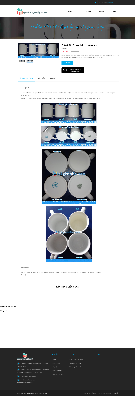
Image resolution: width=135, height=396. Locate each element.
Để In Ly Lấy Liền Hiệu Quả (75, 367)
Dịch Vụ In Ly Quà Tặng (104, 393)
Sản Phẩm (100, 11)
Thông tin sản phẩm (25, 78)
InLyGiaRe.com (43, 393)
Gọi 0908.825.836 (75, 70)
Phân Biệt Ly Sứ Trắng (75, 363)
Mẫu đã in (112, 11)
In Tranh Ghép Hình (57, 370)
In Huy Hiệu (54, 367)
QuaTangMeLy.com (32, 393)
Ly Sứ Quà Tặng (85, 11)
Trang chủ (71, 11)
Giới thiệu (41, 78)
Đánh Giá (53, 78)
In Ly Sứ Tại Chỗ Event (90, 393)
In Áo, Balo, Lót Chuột (57, 374)
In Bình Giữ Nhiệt (56, 363)
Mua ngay (67, 63)
